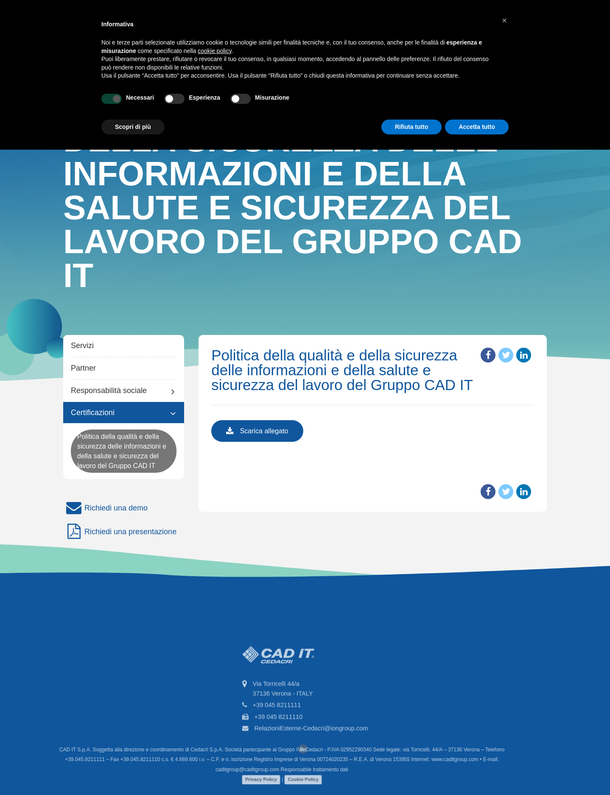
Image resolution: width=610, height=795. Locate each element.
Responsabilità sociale (109, 390)
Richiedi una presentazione (119, 531)
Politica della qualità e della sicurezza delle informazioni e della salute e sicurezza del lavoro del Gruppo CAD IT (121, 451)
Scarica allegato (257, 431)
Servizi (82, 345)
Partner (83, 368)
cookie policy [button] (214, 50)
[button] (504, 20)
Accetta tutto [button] (477, 126)
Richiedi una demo (105, 508)
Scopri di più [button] (133, 126)
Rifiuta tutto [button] (411, 126)
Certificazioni (93, 412)
